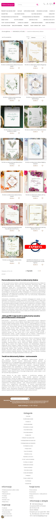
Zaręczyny (52, 14)
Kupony (32, 497)
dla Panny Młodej (19, 14)
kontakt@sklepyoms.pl (41, 516)
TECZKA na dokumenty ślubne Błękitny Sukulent (35, 163)
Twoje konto (34, 487)
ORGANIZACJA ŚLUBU (42, 11)
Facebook (29, 405)
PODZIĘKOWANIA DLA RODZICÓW (9, 17)
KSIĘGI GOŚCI (4, 19)
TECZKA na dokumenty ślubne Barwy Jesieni (12, 195)
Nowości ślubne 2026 (7, 515)
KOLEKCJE (52, 11)
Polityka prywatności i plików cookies (11, 490)
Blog (43, 25)
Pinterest (33, 405)
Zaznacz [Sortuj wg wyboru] (38, 37)
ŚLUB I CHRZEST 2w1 (35, 25)
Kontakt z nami (6, 499)
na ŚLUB (20, 11)
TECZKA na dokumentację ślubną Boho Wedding (11, 163)
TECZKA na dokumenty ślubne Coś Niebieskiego (35, 98)
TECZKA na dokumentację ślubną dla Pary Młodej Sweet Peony (12, 228)
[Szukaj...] (28, 4)
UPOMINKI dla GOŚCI (49, 17)
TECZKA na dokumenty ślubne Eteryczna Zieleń (12, 65)
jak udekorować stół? (7, 510)
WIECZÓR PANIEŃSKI (17, 25)
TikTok (36, 405)
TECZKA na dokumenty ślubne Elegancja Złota (35, 65)
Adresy (31, 495)
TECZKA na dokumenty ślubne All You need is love (35, 195)
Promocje (5, 497)
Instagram (35, 405)
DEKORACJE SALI (33, 19)
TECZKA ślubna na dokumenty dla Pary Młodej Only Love (35, 228)
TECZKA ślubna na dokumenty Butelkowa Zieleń (12, 130)
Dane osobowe (33, 490)
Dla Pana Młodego (37, 14)
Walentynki (4, 14)
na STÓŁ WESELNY (18, 19)
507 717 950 (46, 514)
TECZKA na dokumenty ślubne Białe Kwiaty (11, 260)
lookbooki (5, 508)
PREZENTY (26, 25)
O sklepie (5, 495)
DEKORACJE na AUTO (49, 19)
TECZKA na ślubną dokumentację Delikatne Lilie (12, 98)
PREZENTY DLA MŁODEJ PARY (8, 11)
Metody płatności (6, 493)
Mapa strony (5, 501)
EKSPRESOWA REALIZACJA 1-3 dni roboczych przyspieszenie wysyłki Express (35, 261)
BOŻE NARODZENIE (28, 424)
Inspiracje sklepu (6, 512)
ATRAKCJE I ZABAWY (23, 22)
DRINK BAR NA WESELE (37, 22)
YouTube (31, 405)
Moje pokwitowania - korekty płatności (38, 493)
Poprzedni (28, 271)
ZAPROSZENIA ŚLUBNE (29, 11)
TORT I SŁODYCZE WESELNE (8, 22)
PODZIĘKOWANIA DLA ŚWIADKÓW (31, 17)
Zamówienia (33, 492)
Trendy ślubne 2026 (7, 513)
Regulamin (5, 492)
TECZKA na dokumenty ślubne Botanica (35, 130)
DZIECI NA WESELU (50, 22)
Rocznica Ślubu (5, 25)
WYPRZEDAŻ (28, 481)
